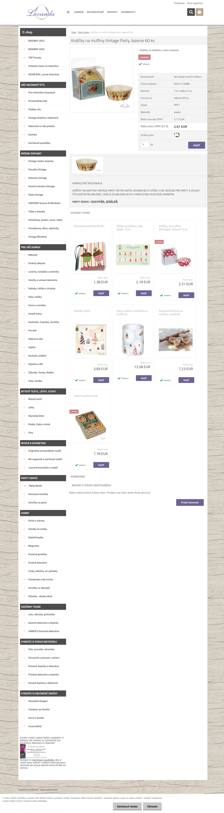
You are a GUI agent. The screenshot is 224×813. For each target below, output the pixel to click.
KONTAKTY (112, 12)
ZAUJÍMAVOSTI (128, 12)
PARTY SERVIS (80, 202)
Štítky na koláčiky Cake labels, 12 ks (130, 227)
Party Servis (83, 32)
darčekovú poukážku (43, 760)
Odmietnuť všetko (127, 806)
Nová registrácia (195, 3)
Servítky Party (82, 311)
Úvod (73, 32)
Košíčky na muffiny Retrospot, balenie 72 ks (173, 227)
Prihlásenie (179, 3)
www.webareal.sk (48, 789)
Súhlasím (152, 806)
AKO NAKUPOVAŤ (95, 12)
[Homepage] (68, 12)
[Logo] (41, 12)
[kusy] (145, 144)
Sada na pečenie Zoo (86, 395)
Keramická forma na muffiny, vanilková (171, 312)
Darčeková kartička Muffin (89, 226)
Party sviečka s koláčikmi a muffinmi (132, 312)
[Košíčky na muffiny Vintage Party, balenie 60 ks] (101, 49)
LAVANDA (78, 12)
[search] (191, 12)
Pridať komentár (190, 502)
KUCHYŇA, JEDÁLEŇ (104, 201)
